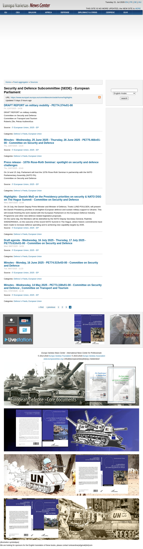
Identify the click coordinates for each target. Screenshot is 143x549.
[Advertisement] (28, 46)
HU (139, 2)
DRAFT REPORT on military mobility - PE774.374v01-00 (38, 105)
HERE (138, 8)
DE (135, 2)
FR (131, 2)
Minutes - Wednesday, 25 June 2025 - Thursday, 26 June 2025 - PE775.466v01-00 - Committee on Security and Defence (52, 141)
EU (6, 12)
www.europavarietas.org (53, 359)
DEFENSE (65, 12)
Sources (34, 82)
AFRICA (48, 12)
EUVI (126, 12)
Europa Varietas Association (94, 356)
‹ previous (50, 307)
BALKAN (32, 12)
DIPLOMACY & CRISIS (87, 12)
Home (8, 82)
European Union (35, 134)
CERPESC (110, 12)
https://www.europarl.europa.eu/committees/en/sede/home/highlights (41, 97)
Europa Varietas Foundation (60, 356)
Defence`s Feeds (20, 134)
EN (126, 2)
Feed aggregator (20, 82)
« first (41, 307)
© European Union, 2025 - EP (25, 127)
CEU (18, 12)
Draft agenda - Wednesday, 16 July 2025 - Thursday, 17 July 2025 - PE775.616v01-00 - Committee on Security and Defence (45, 242)
